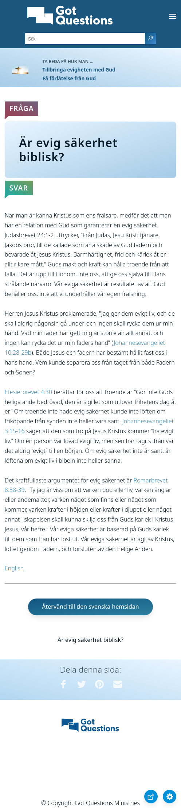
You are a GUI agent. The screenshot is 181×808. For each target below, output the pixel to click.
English (14, 568)
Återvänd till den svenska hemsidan (90, 607)
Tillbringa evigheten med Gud (79, 69)
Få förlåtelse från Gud (69, 78)
